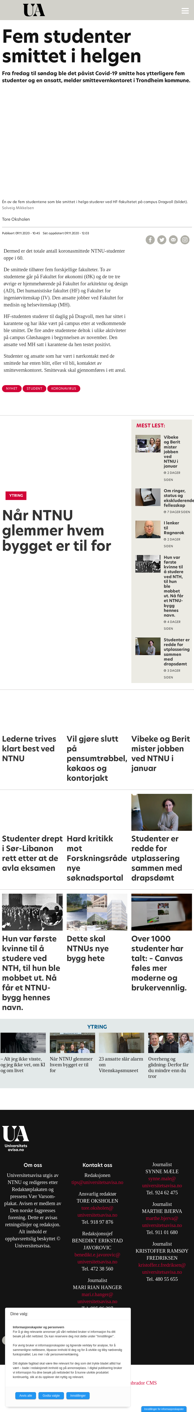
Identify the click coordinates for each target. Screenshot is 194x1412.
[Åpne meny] (185, 10)
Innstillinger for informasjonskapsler (164, 1409)
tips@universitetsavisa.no (97, 1182)
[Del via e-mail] (173, 239)
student (35, 388)
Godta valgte (51, 1395)
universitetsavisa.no (97, 1215)
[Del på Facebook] (150, 239)
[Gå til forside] (97, 10)
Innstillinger (78, 1395)
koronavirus (63, 388)
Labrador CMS (142, 1383)
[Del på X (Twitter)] (161, 239)
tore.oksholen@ (97, 1208)
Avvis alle (25, 1395)
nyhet (12, 388)
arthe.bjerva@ (164, 1218)
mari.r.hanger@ (97, 1294)
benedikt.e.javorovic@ (97, 1254)
